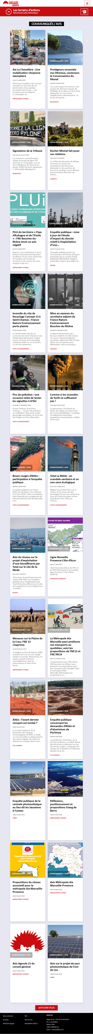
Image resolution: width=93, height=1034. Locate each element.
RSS (26, 1016)
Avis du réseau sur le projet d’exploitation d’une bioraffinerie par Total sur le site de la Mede (26, 564)
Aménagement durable (21, 99)
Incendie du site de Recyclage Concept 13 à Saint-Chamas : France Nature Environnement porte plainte (27, 320)
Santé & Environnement (21, 349)
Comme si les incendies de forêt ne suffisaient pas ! (64, 398)
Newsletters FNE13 (31, 1024)
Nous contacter (8, 1016)
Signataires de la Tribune (27, 151)
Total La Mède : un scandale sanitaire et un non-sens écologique (64, 479)
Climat (15, 818)
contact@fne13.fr (57, 1030)
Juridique (53, 179)
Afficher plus (47, 1007)
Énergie (52, 265)
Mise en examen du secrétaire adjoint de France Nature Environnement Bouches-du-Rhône (62, 320)
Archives (6, 1020)
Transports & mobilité (58, 579)
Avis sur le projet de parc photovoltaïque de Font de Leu (65, 967)
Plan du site (28, 1020)
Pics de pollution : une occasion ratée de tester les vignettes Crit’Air (27, 398)
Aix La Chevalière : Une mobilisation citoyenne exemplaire (26, 73)
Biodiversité (54, 102)
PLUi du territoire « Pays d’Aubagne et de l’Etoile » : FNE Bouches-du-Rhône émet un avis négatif (27, 239)
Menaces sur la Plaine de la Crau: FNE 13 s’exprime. (28, 642)
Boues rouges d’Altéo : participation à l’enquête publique (27, 479)
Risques (15, 593)
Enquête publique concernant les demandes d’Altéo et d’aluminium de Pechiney (62, 726)
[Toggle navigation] (87, 3)
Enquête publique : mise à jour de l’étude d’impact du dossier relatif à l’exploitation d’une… (64, 239)
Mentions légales (8, 1024)
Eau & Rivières (17, 746)
